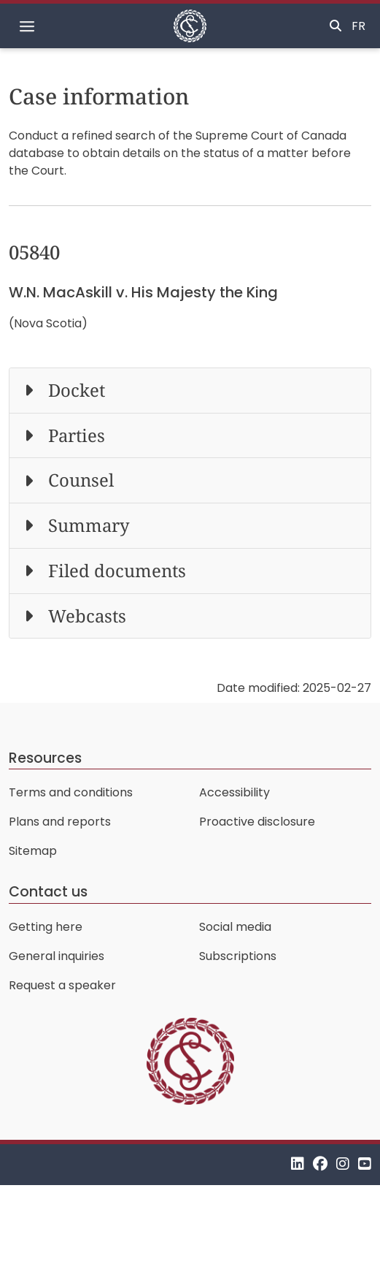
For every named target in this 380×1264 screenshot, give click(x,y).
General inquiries (56, 956)
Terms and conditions (71, 792)
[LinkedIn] (297, 1164)
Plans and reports (60, 821)
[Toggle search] (335, 26)
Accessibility (234, 792)
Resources (45, 758)
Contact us (48, 892)
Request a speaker (62, 985)
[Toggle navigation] (27, 26)
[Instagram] (342, 1164)
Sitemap (33, 850)
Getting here (45, 926)
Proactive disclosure (257, 821)
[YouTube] (364, 1164)
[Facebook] (320, 1164)
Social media (235, 926)
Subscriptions (237, 956)
